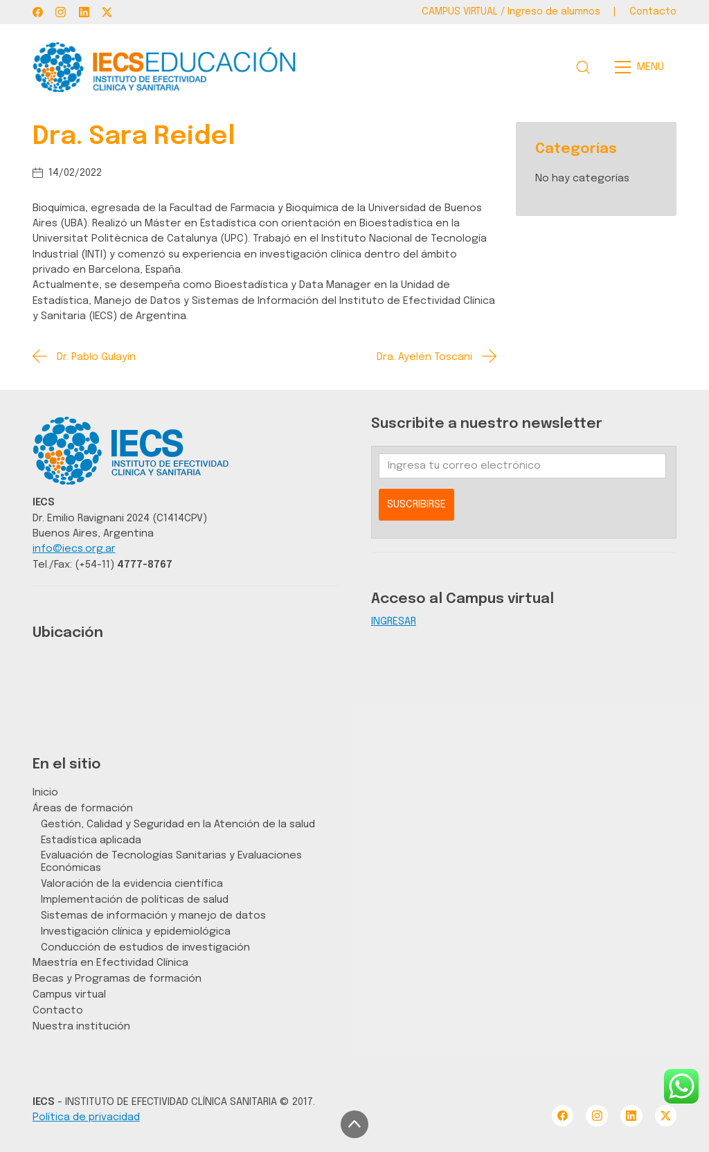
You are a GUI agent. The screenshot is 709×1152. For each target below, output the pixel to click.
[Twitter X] (107, 12)
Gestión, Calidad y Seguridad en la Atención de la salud (178, 824)
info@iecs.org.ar (74, 548)
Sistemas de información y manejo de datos (153, 915)
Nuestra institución (81, 1026)
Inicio (45, 792)
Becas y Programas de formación (117, 978)
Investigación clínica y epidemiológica (136, 931)
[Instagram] (60, 12)
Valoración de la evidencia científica (132, 884)
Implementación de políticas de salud (134, 899)
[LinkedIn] (84, 12)
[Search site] (583, 67)
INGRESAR (393, 621)
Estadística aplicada (91, 840)
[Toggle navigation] (643, 67)
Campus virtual (69, 994)
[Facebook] (38, 12)
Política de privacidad (86, 1117)
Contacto (58, 1010)
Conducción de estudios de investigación (145, 947)
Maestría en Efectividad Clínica (110, 962)
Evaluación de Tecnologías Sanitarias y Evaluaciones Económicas (171, 861)
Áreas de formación (83, 808)
